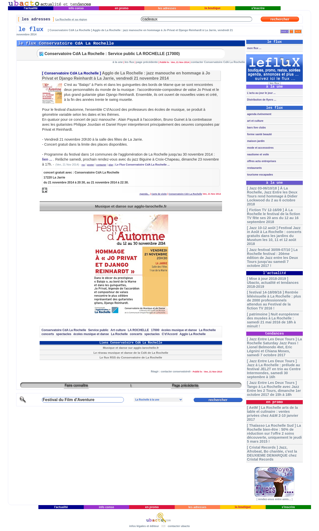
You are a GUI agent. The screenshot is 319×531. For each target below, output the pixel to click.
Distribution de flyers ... (261, 99)
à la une (118, 61)
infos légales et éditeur (144, 526)
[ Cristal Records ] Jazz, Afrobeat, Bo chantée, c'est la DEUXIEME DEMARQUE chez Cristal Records (272, 453)
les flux (129, 61)
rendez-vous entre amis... (274, 499)
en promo (121, 8)
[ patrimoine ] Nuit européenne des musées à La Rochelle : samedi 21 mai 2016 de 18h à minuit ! (273, 320)
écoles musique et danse (179, 330)
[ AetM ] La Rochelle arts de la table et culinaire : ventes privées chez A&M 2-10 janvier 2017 (272, 413)
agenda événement (258, 114)
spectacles (63, 334)
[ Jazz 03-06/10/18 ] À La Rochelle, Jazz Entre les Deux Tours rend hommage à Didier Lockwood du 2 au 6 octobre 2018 (272, 196)
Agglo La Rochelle (193, 334)
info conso (76, 8)
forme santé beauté (259, 134)
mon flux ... (253, 48)
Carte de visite (159, 194)
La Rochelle (207, 330)
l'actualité (30, 8)
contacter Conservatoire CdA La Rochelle (218, 61)
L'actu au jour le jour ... (260, 92)
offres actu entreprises (261, 161)
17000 (155, 330)
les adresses (167, 8)
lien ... (47, 159)
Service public (98, 330)
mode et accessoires (259, 147)
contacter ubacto (179, 526)
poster (90, 165)
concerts (47, 334)
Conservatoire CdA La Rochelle (71, 73)
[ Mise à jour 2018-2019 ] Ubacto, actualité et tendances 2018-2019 (273, 283)
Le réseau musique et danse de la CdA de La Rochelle (130, 352)
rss (83, 165)
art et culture (254, 120)
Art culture (118, 330)
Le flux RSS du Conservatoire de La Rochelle (131, 357)
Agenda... (144, 194)
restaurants (254, 167)
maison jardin (255, 140)
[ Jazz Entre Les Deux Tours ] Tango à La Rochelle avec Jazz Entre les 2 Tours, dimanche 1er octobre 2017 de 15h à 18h (274, 389)
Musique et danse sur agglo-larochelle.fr (131, 206)
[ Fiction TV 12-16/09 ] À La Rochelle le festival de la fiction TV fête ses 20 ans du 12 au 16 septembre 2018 (273, 216)
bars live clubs (256, 127)
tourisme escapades (259, 174)
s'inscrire (257, 8)
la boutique (212, 8)
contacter (101, 165)
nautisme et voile (257, 154)
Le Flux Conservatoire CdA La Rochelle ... (142, 164)
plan (111, 165)
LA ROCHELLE (138, 330)
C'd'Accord (169, 334)
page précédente (147, 61)
